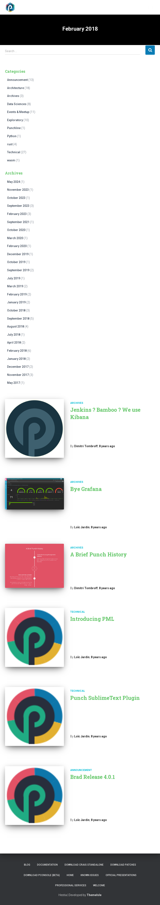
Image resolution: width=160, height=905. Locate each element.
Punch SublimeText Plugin (105, 697)
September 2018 (18, 318)
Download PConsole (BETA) (42, 875)
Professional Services (70, 885)
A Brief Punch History (98, 554)
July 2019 (13, 278)
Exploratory (15, 120)
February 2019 (17, 294)
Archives (13, 96)
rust (9, 144)
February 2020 (17, 246)
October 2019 (16, 262)
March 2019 (15, 286)
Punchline (14, 128)
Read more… (98, 520)
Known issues (90, 875)
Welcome (99, 885)
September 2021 (18, 222)
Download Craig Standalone (84, 864)
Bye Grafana (86, 489)
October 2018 (16, 310)
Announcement (17, 80)
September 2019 (18, 270)
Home (70, 875)
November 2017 (18, 375)
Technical (13, 152)
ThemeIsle (94, 895)
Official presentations (121, 875)
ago (107, 446)
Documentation (47, 864)
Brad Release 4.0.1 (92, 776)
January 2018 (16, 358)
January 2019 (16, 302)
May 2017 (13, 382)
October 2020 (16, 230)
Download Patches (123, 864)
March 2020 (15, 238)
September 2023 (18, 205)
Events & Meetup (18, 112)
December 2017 (18, 366)
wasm (11, 160)
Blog (27, 864)
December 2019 (18, 254)
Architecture (15, 88)
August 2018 (15, 326)
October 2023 (16, 198)
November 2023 (18, 189)
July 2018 (13, 334)
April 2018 (14, 342)
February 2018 (17, 350)
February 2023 (17, 214)
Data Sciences (16, 104)
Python (11, 136)
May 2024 (13, 181)
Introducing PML (92, 618)
